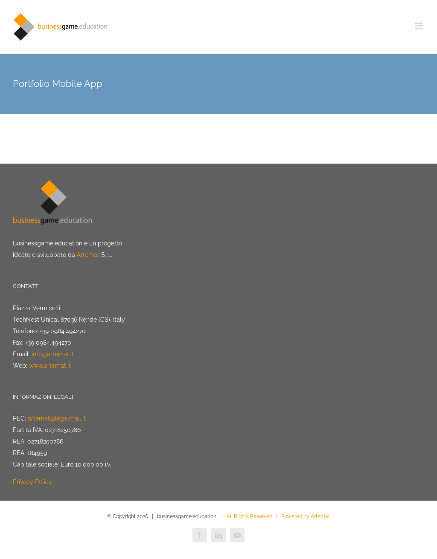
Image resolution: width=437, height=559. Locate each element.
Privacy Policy (32, 481)
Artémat (88, 254)
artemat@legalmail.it (57, 418)
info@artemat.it (53, 354)
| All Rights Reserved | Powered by (264, 516)
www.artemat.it (50, 365)
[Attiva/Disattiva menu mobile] (419, 25)
